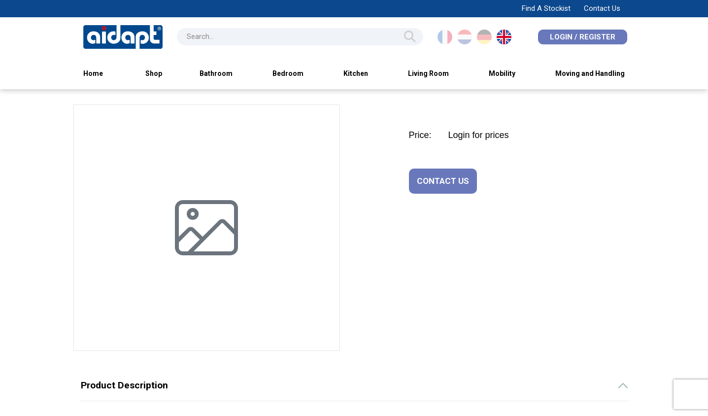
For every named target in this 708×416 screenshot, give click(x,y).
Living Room (428, 73)
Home (93, 73)
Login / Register (582, 37)
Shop (153, 73)
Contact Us (602, 8)
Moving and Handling (590, 73)
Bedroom (287, 73)
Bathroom (216, 73)
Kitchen (355, 73)
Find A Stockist (546, 8)
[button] (95, 228)
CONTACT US (443, 181)
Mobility (502, 73)
